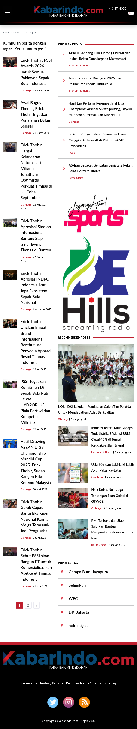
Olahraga (26, 90)
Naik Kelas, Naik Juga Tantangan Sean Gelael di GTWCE (110, 495)
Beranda (7, 32)
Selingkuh (77, 585)
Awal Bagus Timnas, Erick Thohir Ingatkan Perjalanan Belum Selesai (36, 114)
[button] (7, 10)
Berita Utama (76, 177)
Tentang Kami (49, 683)
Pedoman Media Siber (81, 683)
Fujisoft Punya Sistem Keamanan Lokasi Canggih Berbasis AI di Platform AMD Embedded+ (98, 140)
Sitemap (110, 683)
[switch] (131, 13)
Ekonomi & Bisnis (79, 65)
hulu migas (78, 625)
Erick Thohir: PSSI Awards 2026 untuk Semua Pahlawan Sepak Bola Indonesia (36, 72)
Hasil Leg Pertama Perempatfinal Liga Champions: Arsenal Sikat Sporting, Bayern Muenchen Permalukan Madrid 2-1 (100, 109)
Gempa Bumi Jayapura (88, 571)
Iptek (72, 152)
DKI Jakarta (79, 612)
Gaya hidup (97, 477)
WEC (73, 598)
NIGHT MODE (118, 8)
